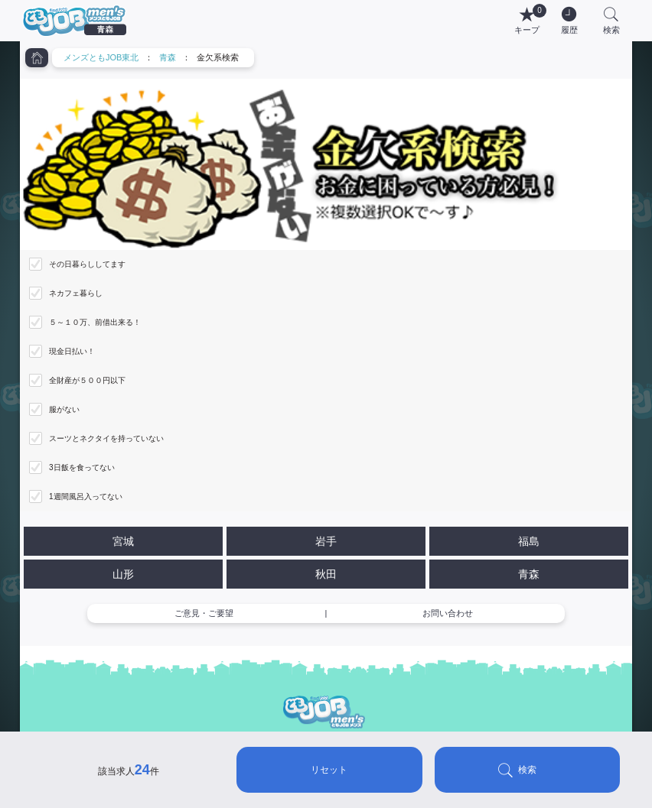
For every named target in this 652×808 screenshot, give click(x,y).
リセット (329, 769)
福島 (529, 541)
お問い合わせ (447, 613)
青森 (167, 57)
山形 (123, 574)
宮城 (123, 541)
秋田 (326, 574)
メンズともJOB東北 (101, 57)
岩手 (326, 541)
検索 (527, 769)
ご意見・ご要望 (203, 613)
